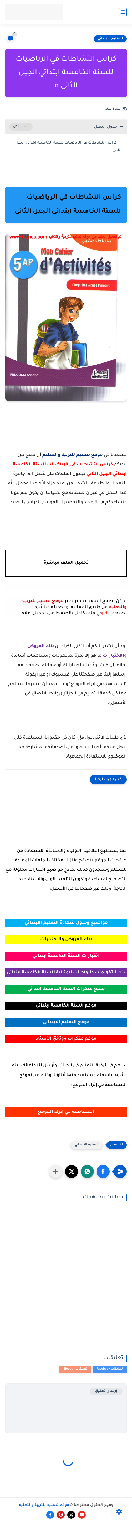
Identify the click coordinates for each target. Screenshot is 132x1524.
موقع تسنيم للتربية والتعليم (44, 1505)
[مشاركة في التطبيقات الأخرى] (55, 1171)
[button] (103, 1171)
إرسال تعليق (106, 1391)
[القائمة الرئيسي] (123, 12)
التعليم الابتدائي (110, 38)
